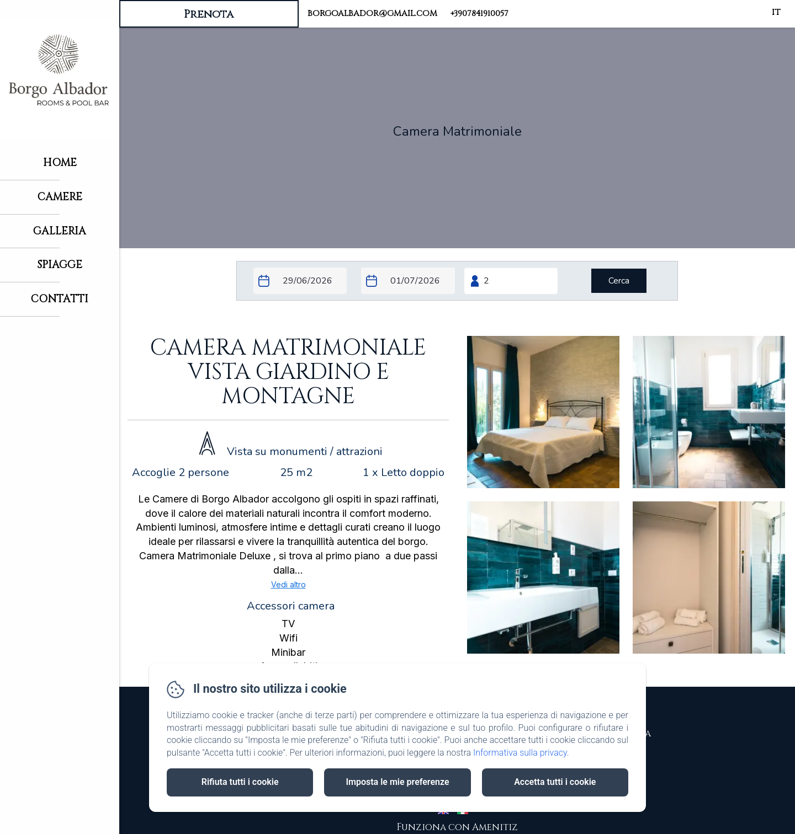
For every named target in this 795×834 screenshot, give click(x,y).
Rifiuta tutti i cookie (240, 782)
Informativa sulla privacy (520, 752)
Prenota (209, 14)
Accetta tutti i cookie (555, 782)
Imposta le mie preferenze (397, 782)
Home (60, 163)
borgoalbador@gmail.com (372, 13)
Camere (60, 197)
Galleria (59, 231)
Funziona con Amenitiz (457, 827)
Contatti (59, 299)
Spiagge (59, 265)
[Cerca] (618, 281)
